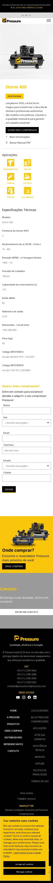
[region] (24, 848)
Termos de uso (40, 781)
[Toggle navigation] (49, 21)
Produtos (13, 724)
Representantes (13, 744)
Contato (13, 750)
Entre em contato (26, 612)
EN (23, 15)
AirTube (39, 763)
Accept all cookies (24, 864)
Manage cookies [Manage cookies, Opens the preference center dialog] (24, 872)
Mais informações (20, 136)
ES (30, 15)
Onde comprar (14, 566)
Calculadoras (39, 710)
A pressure (13, 717)
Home (13, 710)
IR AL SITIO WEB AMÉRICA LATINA (26, 7)
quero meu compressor (22, 130)
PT (26, 15)
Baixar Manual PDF (20, 142)
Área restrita (26, 793)
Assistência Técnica (40, 748)
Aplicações (39, 728)
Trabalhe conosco (26, 798)
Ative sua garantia (39, 737)
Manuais (40, 756)
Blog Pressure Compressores (40, 719)
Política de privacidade (40, 772)
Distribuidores (13, 737)
